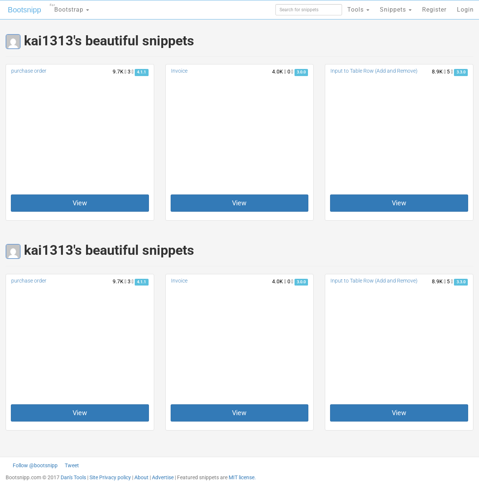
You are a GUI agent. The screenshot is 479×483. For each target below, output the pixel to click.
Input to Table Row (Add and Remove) (374, 71)
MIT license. (242, 477)
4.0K (279, 72)
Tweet (72, 465)
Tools (358, 9)
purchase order (28, 71)
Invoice (179, 71)
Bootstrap (69, 7)
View (80, 203)
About (141, 477)
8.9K (439, 72)
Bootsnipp (24, 10)
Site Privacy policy (110, 477)
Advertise (163, 477)
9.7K (119, 72)
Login (465, 9)
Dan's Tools (73, 477)
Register (434, 9)
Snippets (396, 9)
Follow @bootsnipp (35, 465)
